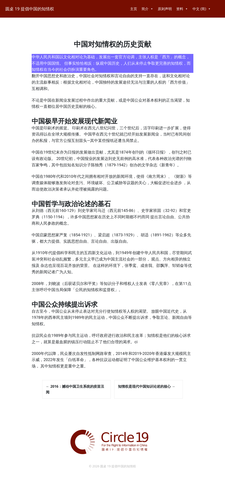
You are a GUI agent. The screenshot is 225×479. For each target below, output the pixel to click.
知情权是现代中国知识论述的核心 (146, 386)
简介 (147, 9)
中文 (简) (201, 9)
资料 (182, 9)
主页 (133, 8)
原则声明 (165, 8)
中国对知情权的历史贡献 (112, 44)
